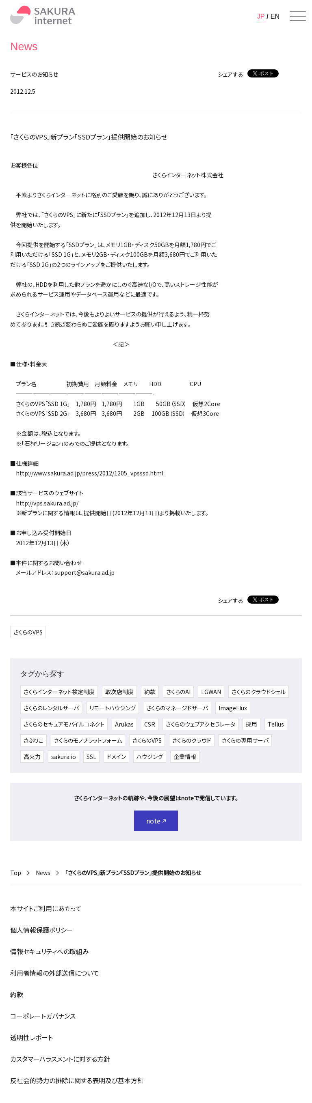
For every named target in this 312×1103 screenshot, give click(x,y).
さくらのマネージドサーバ (177, 708)
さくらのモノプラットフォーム (88, 740)
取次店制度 (119, 692)
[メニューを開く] (298, 16)
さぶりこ (33, 740)
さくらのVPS (28, 632)
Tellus (276, 724)
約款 (150, 692)
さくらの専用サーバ (245, 740)
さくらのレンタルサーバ (51, 708)
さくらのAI (178, 692)
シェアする (230, 74)
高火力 (32, 757)
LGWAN (211, 692)
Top (15, 873)
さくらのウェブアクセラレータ (200, 724)
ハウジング (149, 757)
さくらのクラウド (191, 740)
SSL (91, 757)
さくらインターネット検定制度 (59, 692)
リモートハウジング (112, 708)
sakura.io (63, 757)
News (43, 873)
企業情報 (184, 757)
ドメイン (116, 757)
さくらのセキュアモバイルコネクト (64, 724)
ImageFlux (233, 708)
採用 (251, 724)
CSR (149, 724)
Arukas (124, 724)
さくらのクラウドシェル (259, 692)
